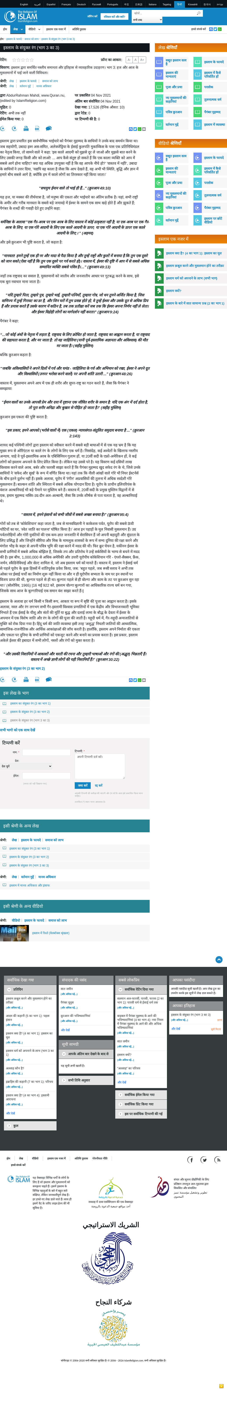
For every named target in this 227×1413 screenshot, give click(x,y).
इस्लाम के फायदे (14, 39)
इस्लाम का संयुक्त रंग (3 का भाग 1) (27, 703)
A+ (142, 59)
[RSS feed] (217, 1159)
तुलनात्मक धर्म (212, 99)
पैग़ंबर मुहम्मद (212, 208)
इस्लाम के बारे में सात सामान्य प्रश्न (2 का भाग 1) (195, 303)
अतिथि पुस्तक (79, 29)
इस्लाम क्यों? (173, 291)
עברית (220, 4)
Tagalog (167, 4)
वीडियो (31, 29)
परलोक (208, 87)
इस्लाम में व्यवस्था (214, 124)
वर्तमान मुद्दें (25, 86)
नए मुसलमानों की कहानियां (176, 99)
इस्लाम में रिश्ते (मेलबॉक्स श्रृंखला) (50, 933)
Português (112, 4)
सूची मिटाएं (216, 1029)
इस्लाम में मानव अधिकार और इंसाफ (26, 885)
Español (51, 4)
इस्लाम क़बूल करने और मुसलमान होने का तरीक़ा (195, 266)
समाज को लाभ (32, 39)
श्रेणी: (3, 81)
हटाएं (219, 1020)
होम (5, 29)
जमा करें (82, 785)
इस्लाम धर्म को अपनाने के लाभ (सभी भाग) (191, 278)
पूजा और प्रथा (174, 87)
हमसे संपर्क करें (198, 29)
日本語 (138, 4)
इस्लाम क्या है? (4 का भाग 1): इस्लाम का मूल (194, 253)
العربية (37, 4)
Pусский (96, 4)
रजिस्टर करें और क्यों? (114, 16)
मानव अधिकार (43, 86)
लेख (15, 29)
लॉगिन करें (92, 16)
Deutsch (81, 4)
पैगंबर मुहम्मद (212, 112)
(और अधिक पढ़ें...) (14, 1007)
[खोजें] (198, 13)
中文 (126, 4)
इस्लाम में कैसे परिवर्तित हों (212, 74)
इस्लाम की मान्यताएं (172, 74)
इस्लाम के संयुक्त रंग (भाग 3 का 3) (26, 720)
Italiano (152, 4)
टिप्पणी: (80, 751)
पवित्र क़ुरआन (174, 112)
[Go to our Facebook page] (190, 1159)
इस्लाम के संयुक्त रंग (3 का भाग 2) (22, 668)
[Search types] (147, 19)
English (24, 4)
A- (129, 59)
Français (66, 4)
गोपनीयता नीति (99, 1158)
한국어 (207, 4)
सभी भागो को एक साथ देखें (17, 730)
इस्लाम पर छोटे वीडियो (213, 220)
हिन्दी (179, 4)
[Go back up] (219, 959)
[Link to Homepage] (20, 16)
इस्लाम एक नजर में (56, 29)
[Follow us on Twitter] (204, 1159)
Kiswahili (192, 4)
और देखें (10, 1113)
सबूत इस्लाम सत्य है (176, 62)
